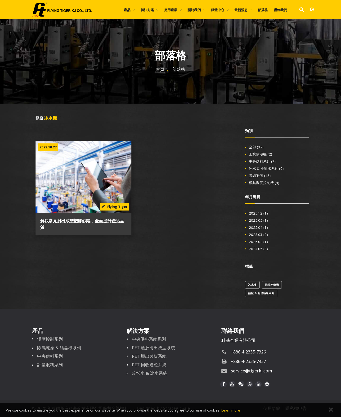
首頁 (160, 69)
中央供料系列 (262, 161)
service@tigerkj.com (251, 371)
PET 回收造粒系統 (149, 364)
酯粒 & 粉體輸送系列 (261, 293)
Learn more (230, 410)
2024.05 (258, 248)
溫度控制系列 (50, 339)
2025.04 (258, 227)
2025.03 (258, 234)
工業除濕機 (260, 154)
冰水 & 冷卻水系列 (266, 168)
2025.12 (258, 213)
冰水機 (252, 284)
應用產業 (170, 10)
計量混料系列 (50, 364)
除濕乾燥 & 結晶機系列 (59, 347)
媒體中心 (217, 10)
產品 (127, 10)
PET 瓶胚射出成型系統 (153, 347)
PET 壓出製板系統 (149, 356)
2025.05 (258, 220)
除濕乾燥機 (272, 284)
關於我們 (194, 10)
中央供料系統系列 (149, 339)
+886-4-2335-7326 (248, 352)
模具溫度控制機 (264, 182)
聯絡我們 (280, 10)
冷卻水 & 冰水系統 (149, 373)
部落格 (263, 10)
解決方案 (147, 10)
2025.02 (258, 241)
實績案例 (260, 175)
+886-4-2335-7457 (248, 361)
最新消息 (241, 10)
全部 (256, 147)
